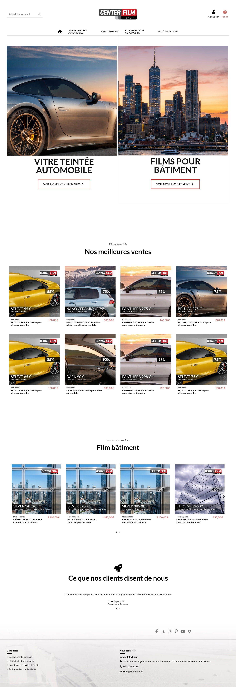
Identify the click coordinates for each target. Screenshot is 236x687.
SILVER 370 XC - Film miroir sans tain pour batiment (82, 521)
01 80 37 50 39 (130, 666)
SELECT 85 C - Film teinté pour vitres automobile (26, 392)
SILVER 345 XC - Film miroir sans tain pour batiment (27, 521)
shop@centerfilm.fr (133, 671)
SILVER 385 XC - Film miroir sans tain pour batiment (136, 521)
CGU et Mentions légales (21, 661)
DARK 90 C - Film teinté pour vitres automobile (84, 392)
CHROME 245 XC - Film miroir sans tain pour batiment (192, 521)
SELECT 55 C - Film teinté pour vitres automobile (26, 323)
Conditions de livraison (20, 656)
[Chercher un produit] (39, 14)
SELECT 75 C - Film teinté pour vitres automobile (193, 392)
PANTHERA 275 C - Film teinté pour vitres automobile (138, 323)
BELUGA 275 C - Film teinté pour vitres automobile (194, 323)
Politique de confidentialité (22, 669)
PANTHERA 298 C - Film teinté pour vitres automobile (138, 392)
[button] (116, 532)
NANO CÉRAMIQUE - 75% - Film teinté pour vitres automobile (83, 323)
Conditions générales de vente (24, 665)
